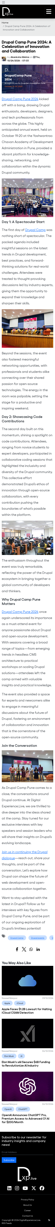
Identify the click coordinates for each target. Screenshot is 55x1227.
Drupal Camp (35, 230)
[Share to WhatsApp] (31, 949)
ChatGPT (22, 1109)
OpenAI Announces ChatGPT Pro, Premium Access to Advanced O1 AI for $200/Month (25, 1118)
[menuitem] (5, 22)
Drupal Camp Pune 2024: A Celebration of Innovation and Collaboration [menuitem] (26, 28)
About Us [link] (27, 1205)
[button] (3, 2)
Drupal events (37, 938)
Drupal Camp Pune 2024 (20, 99)
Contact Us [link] (27, 1216)
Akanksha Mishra (20, 57)
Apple (7, 1003)
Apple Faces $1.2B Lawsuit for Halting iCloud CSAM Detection (27, 1010)
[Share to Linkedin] (38, 949)
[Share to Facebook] (17, 949)
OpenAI (8, 1109)
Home (5, 22)
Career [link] (27, 1210)
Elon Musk (9, 1056)
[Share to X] (24, 949)
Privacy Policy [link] (27, 1199)
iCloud (20, 1003)
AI (21, 1056)
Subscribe (9, 1160)
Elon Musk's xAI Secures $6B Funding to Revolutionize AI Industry (26, 1063)
